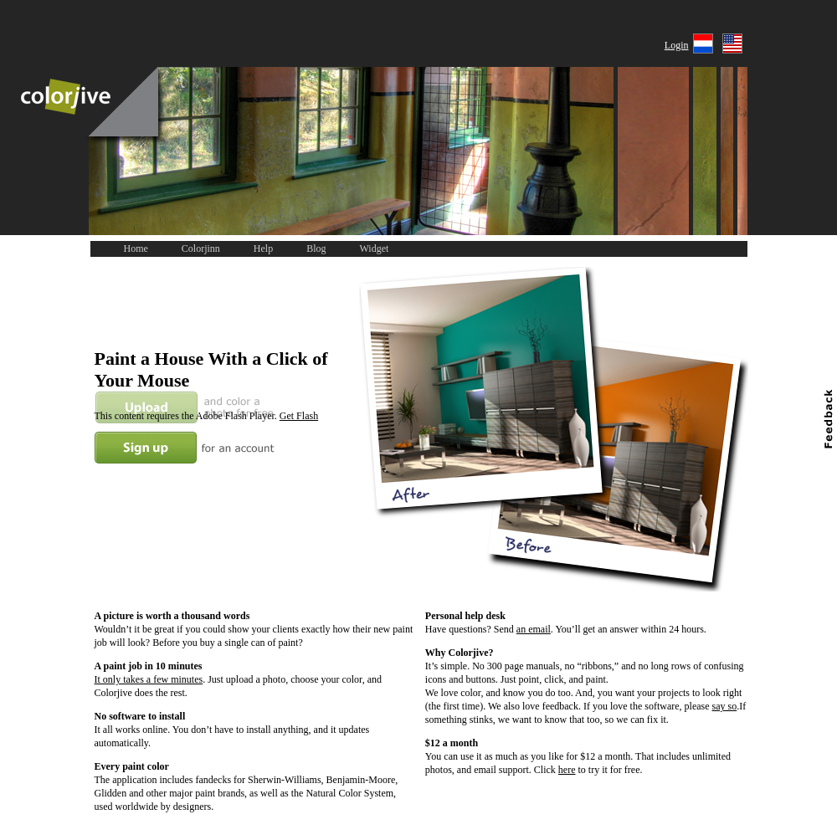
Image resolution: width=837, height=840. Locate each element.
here (567, 770)
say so (724, 706)
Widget (374, 248)
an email (533, 629)
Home (136, 248)
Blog (316, 248)
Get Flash (299, 416)
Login (677, 45)
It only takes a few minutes (149, 679)
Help (263, 248)
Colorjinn (201, 248)
